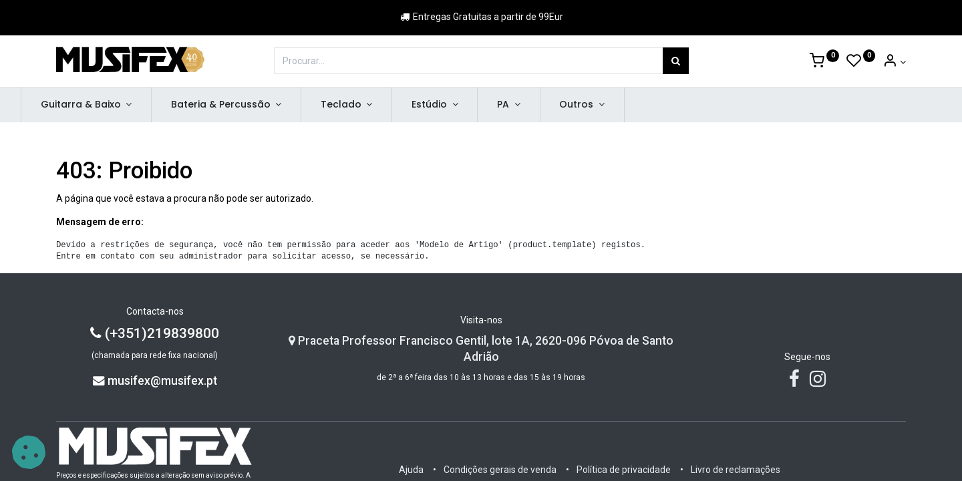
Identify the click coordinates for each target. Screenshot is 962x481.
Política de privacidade (624, 469)
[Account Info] (894, 62)
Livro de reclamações (735, 469)
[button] (28, 452)
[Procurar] (676, 60)
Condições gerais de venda (500, 469)
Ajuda (411, 469)
